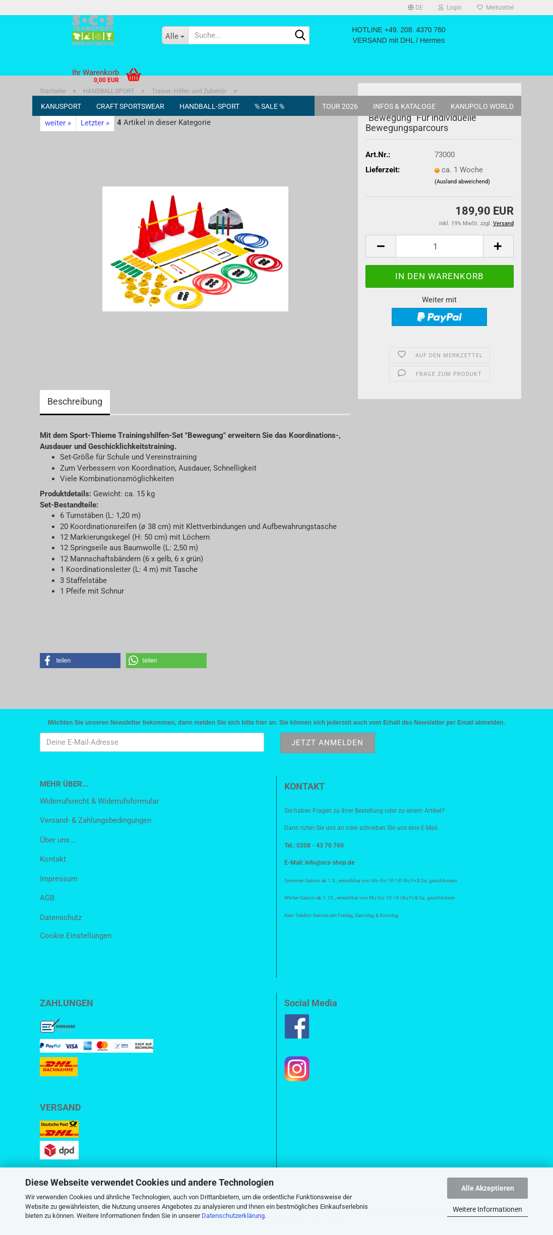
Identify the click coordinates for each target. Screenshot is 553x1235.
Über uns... (58, 839)
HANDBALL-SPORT (209, 106)
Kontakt (53, 859)
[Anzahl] (439, 246)
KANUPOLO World (482, 106)
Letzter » (95, 122)
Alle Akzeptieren (487, 1188)
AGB (47, 897)
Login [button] (450, 7)
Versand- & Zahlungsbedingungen (95, 820)
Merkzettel (495, 7)
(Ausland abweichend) (462, 181)
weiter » (58, 122)
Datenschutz (61, 917)
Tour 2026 (340, 106)
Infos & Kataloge (404, 106)
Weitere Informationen (487, 1209)
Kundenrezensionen (157, 401)
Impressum (59, 878)
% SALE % (269, 106)
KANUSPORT (61, 106)
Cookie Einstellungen (75, 935)
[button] (415, 7)
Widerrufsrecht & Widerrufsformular (99, 801)
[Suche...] (175, 35)
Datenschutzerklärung (233, 1215)
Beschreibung (74, 401)
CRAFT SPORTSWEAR (130, 106)
